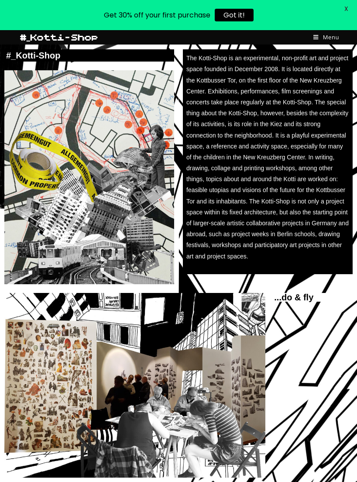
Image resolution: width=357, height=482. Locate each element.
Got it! (234, 15)
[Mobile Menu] (326, 37)
